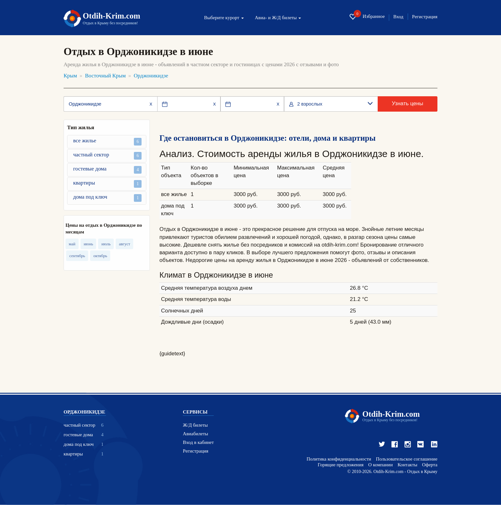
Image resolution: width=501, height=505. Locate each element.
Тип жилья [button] (80, 127)
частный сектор (107, 156)
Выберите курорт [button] (224, 17)
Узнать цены (407, 103)
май (72, 243)
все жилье (107, 142)
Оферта (429, 464)
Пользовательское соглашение (406, 459)
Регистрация (425, 16)
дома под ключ (107, 198)
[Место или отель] (110, 104)
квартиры (107, 184)
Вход (398, 16)
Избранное (367, 16)
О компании (380, 464)
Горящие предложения (340, 464)
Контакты (407, 464)
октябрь (100, 255)
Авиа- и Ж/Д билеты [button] (278, 17)
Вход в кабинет (198, 442)
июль (106, 243)
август (124, 243)
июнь (88, 243)
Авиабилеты (195, 433)
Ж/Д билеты (195, 425)
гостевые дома (107, 170)
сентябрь (77, 255)
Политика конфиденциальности (338, 459)
